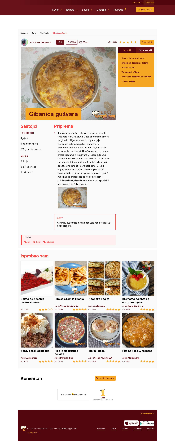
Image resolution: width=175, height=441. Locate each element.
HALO (36, 433)
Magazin (101, 9)
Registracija (138, 2)
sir (29, 242)
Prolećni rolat (128, 67)
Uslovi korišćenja (55, 429)
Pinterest (150, 429)
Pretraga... (130, 9)
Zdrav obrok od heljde (37, 338)
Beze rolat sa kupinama (133, 58)
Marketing (66, 429)
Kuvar (55, 9)
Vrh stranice (146, 413)
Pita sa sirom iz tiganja (71, 286)
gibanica (50, 242)
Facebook (101, 429)
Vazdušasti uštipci (130, 72)
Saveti (85, 9)
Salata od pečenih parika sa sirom (37, 286)
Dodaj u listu (147, 42)
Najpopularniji (145, 50)
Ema (103, 398)
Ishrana (70, 9)
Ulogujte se (149, 2)
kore (38, 242)
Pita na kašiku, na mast (138, 338)
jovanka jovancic (43, 42)
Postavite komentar (105, 378)
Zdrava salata (128, 81)
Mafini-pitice (104, 338)
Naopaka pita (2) (104, 286)
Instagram (138, 429)
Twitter (113, 429)
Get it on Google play (147, 423)
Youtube (125, 429)
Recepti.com (35, 8)
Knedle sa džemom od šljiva (135, 63)
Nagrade (118, 9)
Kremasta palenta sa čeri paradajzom (138, 286)
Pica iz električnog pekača (71, 338)
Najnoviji (127, 50)
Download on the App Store (131, 423)
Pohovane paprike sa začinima (136, 76)
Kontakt (74, 429)
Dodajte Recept (145, 10)
